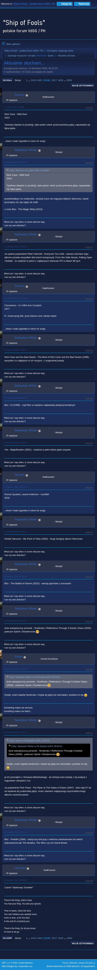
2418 (60, 80)
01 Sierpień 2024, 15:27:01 (15, 298)
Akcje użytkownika (82, 86)
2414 (33, 80)
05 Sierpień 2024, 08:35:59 (15, 880)
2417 (54, 80)
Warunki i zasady (77, 963)
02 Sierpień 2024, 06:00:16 (15, 398)
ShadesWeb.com (25, 966)
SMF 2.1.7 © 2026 (9, 963)
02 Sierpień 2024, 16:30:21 (15, 532)
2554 (69, 80)
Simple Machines (25, 963)
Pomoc (66, 963)
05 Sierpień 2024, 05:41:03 (15, 832)
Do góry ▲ (90, 963)
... (29, 80)
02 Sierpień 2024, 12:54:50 (15, 443)
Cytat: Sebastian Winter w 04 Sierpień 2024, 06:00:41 (34, 677)
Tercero (20, 94)
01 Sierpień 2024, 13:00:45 (15, 247)
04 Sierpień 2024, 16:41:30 (15, 732)
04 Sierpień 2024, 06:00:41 (15, 621)
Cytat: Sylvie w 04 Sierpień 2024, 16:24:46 (29, 740)
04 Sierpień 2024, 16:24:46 (15, 669)
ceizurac (20, 868)
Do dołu (7, 80)
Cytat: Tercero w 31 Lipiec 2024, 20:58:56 (29, 170)
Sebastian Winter (26, 150)
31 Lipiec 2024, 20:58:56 (14, 107)
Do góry (7, 938)
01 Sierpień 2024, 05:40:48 (15, 162)
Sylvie (50, 55)
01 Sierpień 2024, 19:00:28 (15, 350)
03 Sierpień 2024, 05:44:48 (15, 576)
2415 (39, 80)
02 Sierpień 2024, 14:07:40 (15, 487)
